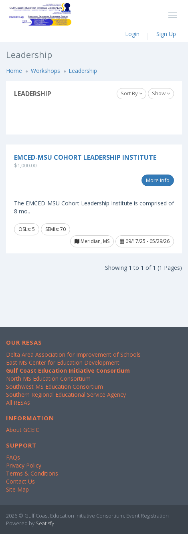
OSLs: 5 (26, 229)
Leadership (83, 70)
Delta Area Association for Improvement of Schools (73, 354)
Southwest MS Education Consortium (54, 386)
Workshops (45, 70)
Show (161, 93)
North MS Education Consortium (48, 378)
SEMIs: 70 (55, 229)
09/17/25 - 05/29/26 (145, 241)
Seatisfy (45, 523)
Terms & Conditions (32, 473)
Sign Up (166, 34)
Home (14, 70)
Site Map (17, 489)
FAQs (13, 457)
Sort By (131, 93)
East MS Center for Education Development (62, 362)
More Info (158, 180)
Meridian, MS (92, 241)
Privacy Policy (23, 465)
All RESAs (18, 402)
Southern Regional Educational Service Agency (66, 394)
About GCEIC (22, 430)
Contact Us (20, 481)
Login (132, 34)
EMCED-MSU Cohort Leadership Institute (85, 157)
